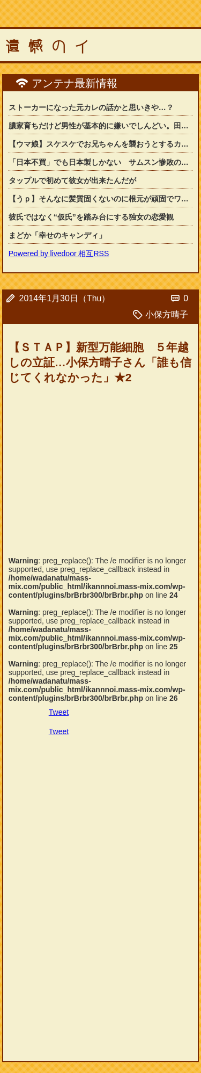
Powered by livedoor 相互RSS (59, 253)
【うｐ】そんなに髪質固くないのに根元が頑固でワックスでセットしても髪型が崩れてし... (101, 198)
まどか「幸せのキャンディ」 (57, 235)
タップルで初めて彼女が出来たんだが (72, 180)
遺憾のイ (51, 47)
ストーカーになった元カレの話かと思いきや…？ (91, 107)
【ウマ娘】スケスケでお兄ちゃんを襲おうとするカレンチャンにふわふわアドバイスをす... (101, 144)
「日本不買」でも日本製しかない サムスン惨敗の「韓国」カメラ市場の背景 (101, 162)
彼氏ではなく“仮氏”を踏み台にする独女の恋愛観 (91, 217)
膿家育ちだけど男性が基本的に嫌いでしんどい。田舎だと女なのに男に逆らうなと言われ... (101, 125)
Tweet (59, 712)
